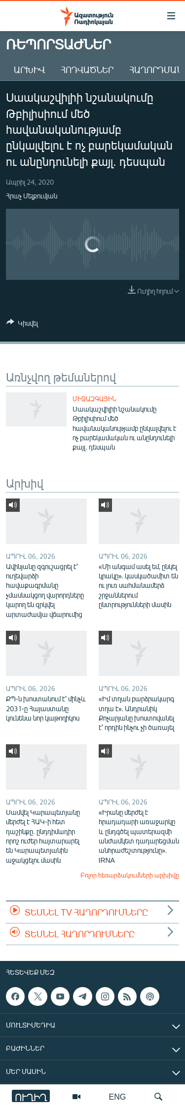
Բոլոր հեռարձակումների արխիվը (129, 875)
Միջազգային (94, 399)
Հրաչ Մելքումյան (31, 195)
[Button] (22, 325)
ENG (117, 1096)
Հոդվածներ (87, 69)
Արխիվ (29, 69)
